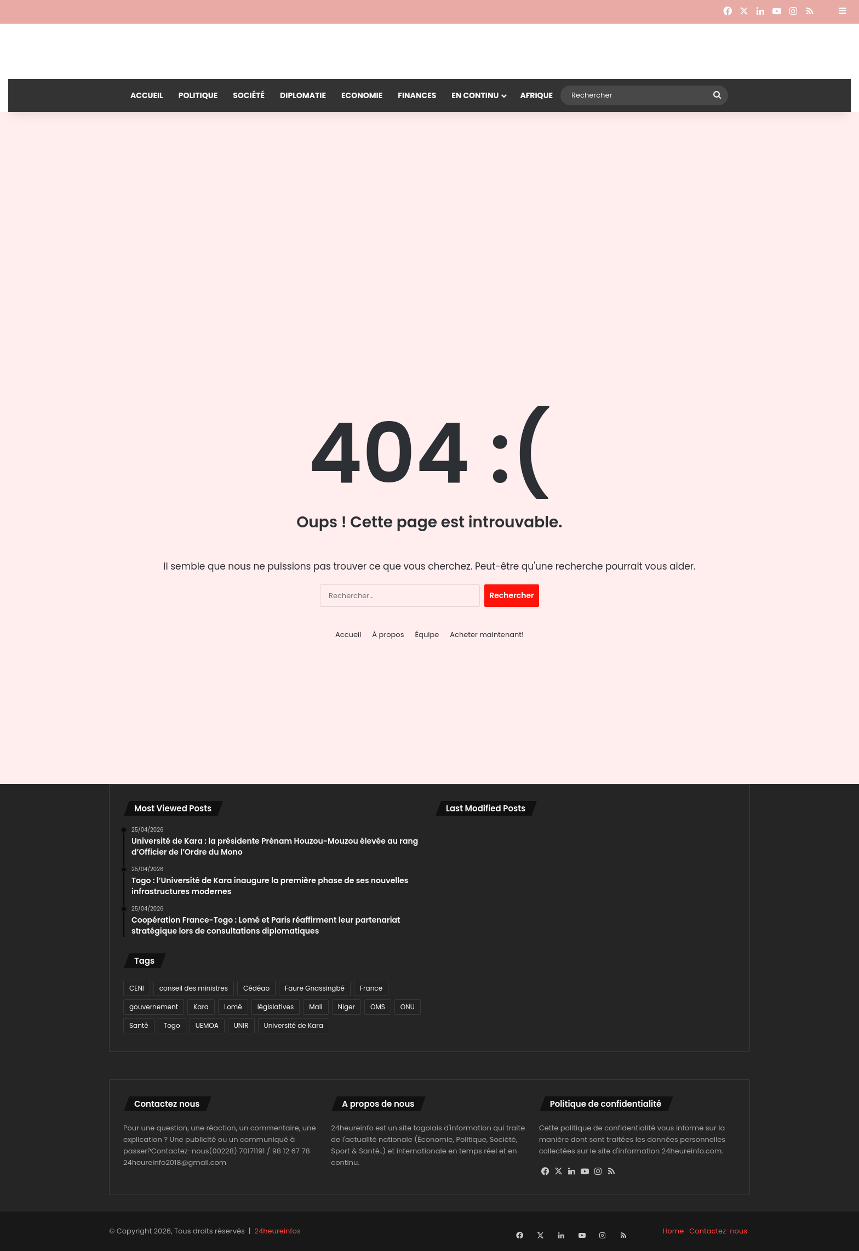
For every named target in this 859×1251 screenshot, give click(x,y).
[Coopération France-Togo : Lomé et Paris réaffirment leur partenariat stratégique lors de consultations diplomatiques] (483, 913)
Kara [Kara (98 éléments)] (201, 1006)
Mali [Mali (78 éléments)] (315, 1006)
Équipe (427, 634)
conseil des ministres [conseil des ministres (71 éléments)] (193, 988)
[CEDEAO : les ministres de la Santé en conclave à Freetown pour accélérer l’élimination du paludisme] (483, 972)
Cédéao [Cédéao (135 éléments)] (256, 988)
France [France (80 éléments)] (371, 988)
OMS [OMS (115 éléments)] (377, 1006)
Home (673, 1231)
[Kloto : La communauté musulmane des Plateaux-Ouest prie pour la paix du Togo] (687, 972)
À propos (388, 634)
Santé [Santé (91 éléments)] (138, 1025)
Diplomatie (303, 95)
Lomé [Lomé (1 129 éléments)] (233, 1006)
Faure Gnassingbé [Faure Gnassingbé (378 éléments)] (315, 988)
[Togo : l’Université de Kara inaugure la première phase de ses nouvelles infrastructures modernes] (585, 854)
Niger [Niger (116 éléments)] (346, 1006)
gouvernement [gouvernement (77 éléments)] (153, 1006)
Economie (361, 95)
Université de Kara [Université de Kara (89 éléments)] (293, 1025)
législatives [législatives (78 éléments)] (275, 1006)
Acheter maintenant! (487, 634)
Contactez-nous (718, 1231)
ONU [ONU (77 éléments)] (407, 1006)
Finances (417, 95)
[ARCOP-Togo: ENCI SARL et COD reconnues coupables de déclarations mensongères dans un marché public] (585, 972)
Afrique (536, 95)
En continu (475, 95)
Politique (198, 95)
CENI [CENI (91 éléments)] (136, 988)
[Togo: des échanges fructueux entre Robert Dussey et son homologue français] (687, 854)
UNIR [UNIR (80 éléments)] (241, 1025)
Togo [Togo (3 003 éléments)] (172, 1025)
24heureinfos (278, 1231)
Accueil (146, 95)
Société (249, 95)
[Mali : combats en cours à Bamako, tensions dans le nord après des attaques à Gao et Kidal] (585, 913)
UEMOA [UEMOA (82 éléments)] (207, 1025)
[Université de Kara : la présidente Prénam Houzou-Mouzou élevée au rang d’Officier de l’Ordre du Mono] (483, 854)
